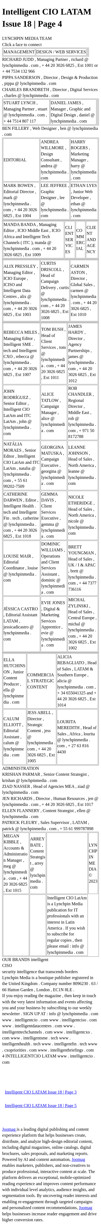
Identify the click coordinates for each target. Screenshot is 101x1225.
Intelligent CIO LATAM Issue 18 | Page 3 (40, 1092)
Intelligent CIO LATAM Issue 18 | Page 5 (40, 1105)
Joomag (9, 1129)
